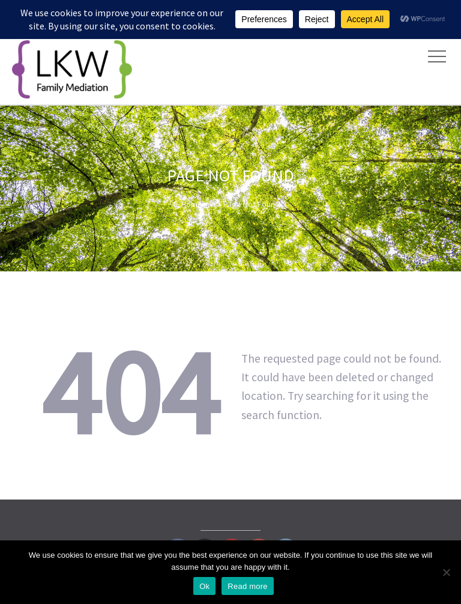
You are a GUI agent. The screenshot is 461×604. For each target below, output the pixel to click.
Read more (247, 586)
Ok (204, 586)
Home (191, 204)
